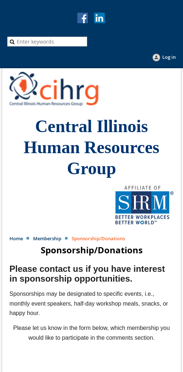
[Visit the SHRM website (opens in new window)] (144, 222)
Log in (169, 57)
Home (16, 238)
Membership (47, 238)
